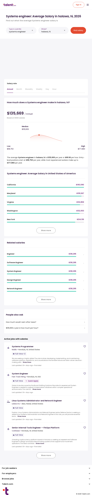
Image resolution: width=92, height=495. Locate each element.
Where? (44, 29)
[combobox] (20, 31)
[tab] (10, 90)
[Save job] (84, 346)
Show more (27, 362)
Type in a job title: (15, 29)
